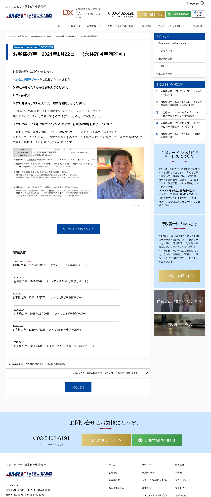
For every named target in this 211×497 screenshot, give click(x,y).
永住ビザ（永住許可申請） (121, 23)
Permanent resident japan (26, 44)
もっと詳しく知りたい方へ (78, 225)
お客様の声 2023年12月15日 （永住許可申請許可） (44, 320)
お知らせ (113, 430)
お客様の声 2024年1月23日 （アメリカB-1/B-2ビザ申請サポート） (103, 330)
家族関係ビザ (94, 23)
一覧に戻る (78, 345)
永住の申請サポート (28, 76)
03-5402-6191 (122, 13)
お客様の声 (114, 438)
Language (195, 3)
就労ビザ (75, 23)
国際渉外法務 (165, 55)
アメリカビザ (165, 47)
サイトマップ (181, 445)
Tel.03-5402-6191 (15, 452)
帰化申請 (146, 23)
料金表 (178, 430)
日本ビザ (163, 63)
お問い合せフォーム (106, 397)
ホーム (60, 23)
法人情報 (197, 23)
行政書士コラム (116, 445)
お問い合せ (180, 453)
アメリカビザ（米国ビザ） (172, 23)
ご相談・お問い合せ (151, 14)
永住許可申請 (47, 44)
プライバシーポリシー (186, 438)
